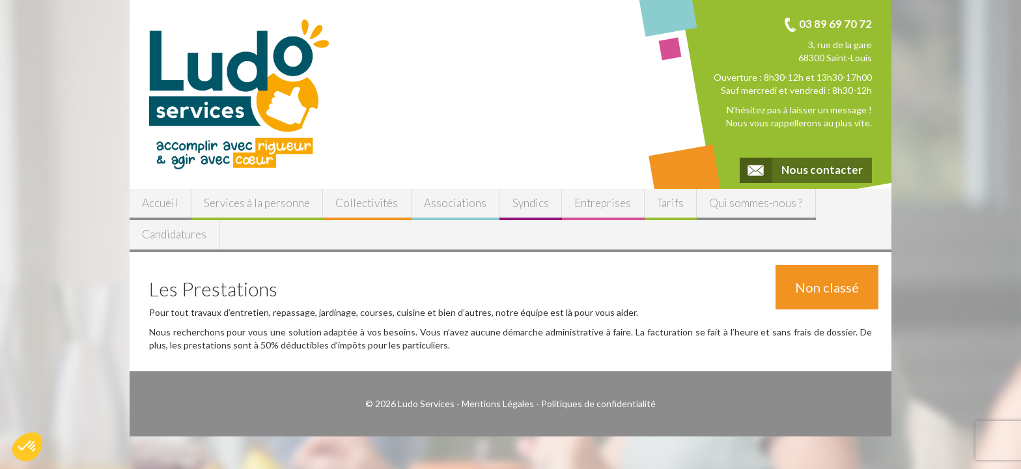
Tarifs (670, 203)
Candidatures (174, 234)
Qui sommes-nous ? (755, 203)
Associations (455, 203)
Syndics (530, 203)
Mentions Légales (498, 403)
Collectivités (366, 203)
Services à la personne (257, 203)
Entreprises (602, 203)
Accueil (160, 203)
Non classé (827, 287)
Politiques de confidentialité (598, 403)
